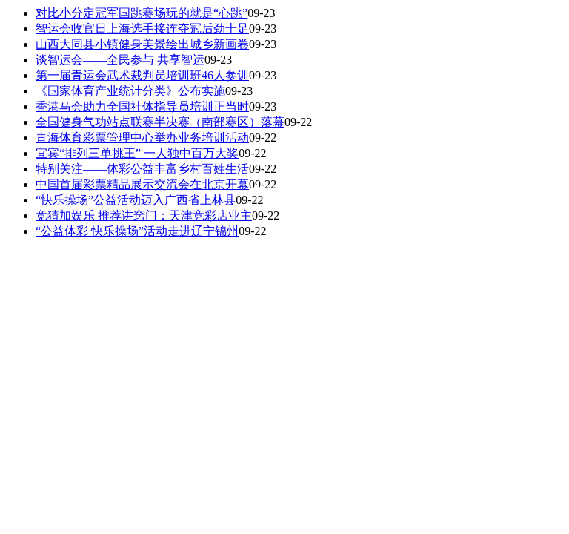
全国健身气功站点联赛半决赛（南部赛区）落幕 (160, 122)
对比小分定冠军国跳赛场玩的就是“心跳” (141, 13)
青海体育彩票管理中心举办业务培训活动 (142, 137)
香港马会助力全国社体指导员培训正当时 (142, 106)
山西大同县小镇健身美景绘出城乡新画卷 (142, 44)
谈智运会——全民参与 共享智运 (120, 59)
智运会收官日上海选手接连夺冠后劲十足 (142, 28)
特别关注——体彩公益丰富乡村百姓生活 (142, 168)
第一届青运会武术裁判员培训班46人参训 (142, 75)
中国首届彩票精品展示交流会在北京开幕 (142, 184)
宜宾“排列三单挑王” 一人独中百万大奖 (137, 153)
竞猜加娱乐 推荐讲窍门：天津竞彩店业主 (144, 215)
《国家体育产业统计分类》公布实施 (130, 91)
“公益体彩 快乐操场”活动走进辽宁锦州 (137, 231)
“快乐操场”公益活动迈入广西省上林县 (136, 200)
